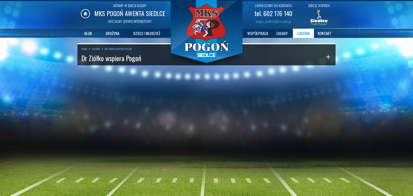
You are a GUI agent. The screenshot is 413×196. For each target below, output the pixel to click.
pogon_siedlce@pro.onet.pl (273, 21)
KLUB (88, 33)
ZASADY (282, 33)
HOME (84, 49)
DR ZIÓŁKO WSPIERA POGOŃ (118, 49)
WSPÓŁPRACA (257, 33)
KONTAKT (324, 33)
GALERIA (303, 33)
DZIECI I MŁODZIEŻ (146, 33)
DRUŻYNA (112, 33)
